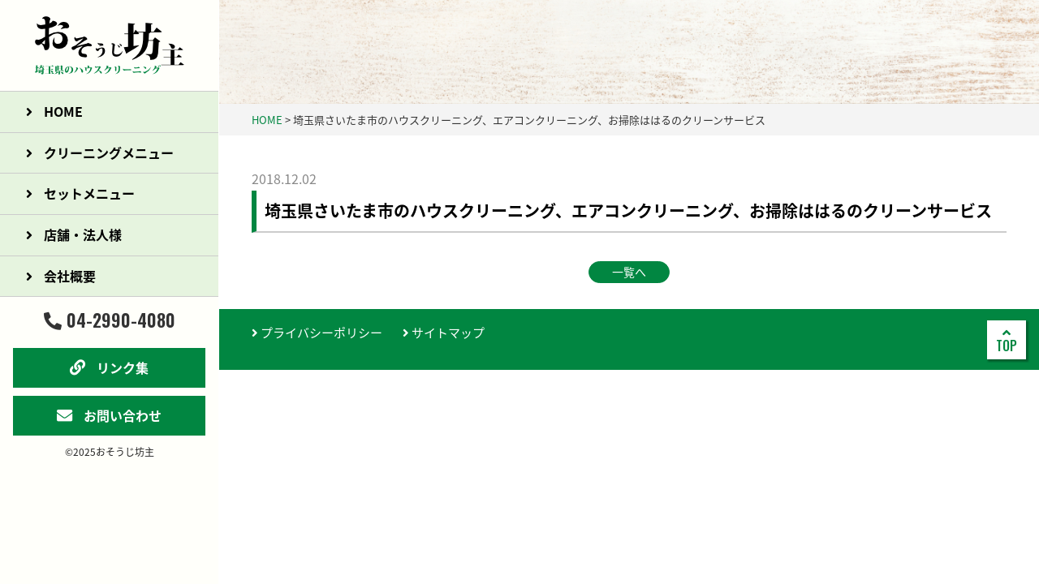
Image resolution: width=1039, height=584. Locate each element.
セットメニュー (80, 193)
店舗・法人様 (74, 234)
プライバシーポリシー (317, 332)
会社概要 (61, 276)
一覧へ (629, 272)
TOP (1006, 340)
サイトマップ (444, 332)
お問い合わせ (109, 415)
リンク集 (109, 367)
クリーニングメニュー (100, 152)
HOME (54, 111)
